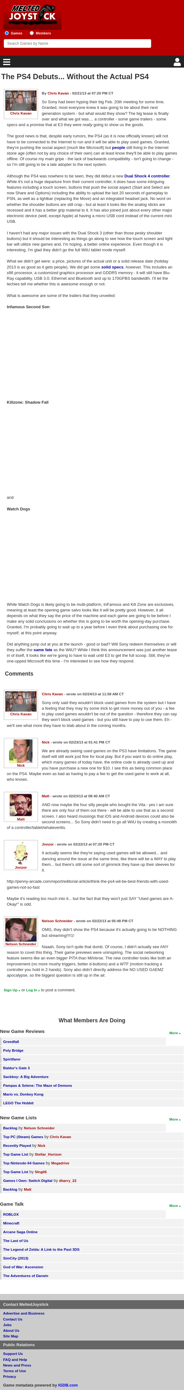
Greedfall (11, 1042)
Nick (21, 765)
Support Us (13, 1354)
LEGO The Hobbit (18, 1103)
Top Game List (15, 1154)
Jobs (7, 1325)
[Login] (178, 63)
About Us (11, 1330)
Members (43, 33)
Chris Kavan (21, 113)
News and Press (17, 1365)
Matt (21, 819)
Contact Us (12, 1319)
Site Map (10, 1336)
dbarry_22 (68, 1180)
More (173, 1033)
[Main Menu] (6, 63)
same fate (43, 649)
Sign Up (10, 990)
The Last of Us (15, 1241)
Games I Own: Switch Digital (27, 1180)
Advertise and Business (24, 1313)
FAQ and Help (15, 1359)
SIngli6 (41, 1172)
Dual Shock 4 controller (147, 176)
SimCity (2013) (15, 1258)
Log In (31, 990)
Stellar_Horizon (48, 1154)
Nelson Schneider (20, 944)
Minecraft (11, 1223)
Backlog (10, 1128)
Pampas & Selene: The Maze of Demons (37, 1085)
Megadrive (60, 1163)
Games (16, 33)
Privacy (9, 1376)
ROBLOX (11, 1214)
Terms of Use (14, 1371)
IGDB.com (68, 1385)
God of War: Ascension (23, 1267)
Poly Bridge (13, 1050)
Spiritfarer (12, 1059)
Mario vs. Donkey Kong (23, 1094)
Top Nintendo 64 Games (24, 1163)
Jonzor (21, 867)
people (118, 147)
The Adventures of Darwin (25, 1276)
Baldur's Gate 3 (16, 1068)
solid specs (112, 267)
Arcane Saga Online (20, 1232)
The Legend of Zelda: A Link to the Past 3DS (41, 1249)
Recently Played (17, 1145)
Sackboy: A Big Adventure (25, 1077)
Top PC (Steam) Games (23, 1137)
